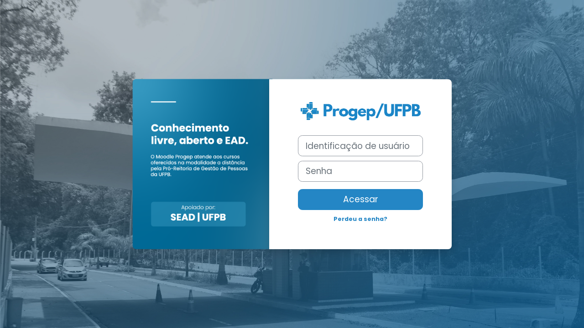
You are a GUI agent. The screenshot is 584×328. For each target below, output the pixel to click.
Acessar (360, 199)
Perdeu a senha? (360, 219)
